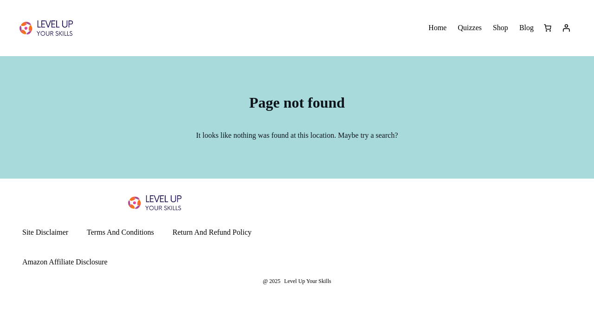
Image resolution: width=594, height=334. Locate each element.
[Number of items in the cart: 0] (547, 28)
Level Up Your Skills (307, 281)
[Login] (566, 28)
